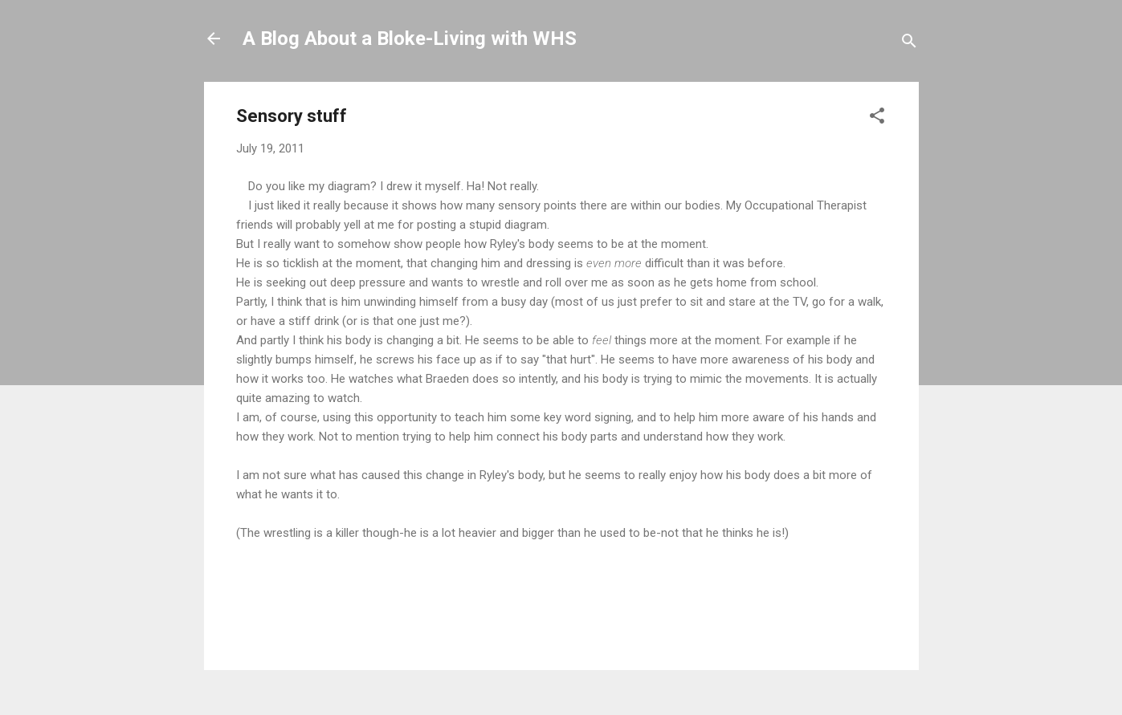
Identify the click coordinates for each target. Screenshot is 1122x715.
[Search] (909, 43)
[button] (877, 118)
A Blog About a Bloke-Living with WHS (410, 38)
